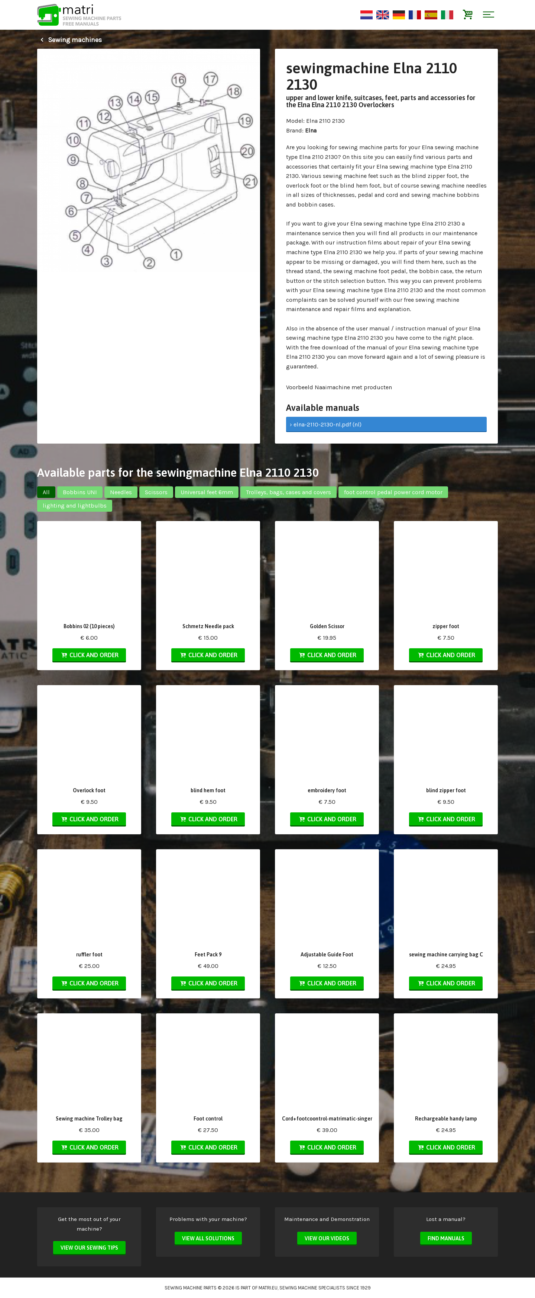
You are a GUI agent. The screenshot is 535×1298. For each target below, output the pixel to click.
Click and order (89, 655)
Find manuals (446, 1238)
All (46, 492)
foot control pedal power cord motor (393, 492)
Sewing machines (69, 40)
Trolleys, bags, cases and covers (288, 492)
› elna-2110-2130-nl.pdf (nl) (325, 424)
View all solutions (208, 1238)
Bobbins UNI (80, 492)
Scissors (156, 492)
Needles (121, 492)
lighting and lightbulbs (75, 505)
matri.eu (268, 1288)
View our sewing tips (89, 1248)
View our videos (327, 1238)
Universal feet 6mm (207, 492)
